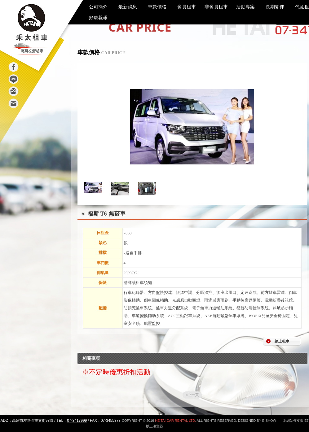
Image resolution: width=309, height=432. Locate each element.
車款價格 (157, 6)
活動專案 (245, 6)
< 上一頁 (192, 395)
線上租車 (282, 341)
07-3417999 (77, 420)
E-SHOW (269, 420)
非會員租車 (216, 6)
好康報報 (98, 17)
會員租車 (186, 6)
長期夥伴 (275, 6)
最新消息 (127, 6)
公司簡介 (98, 6)
